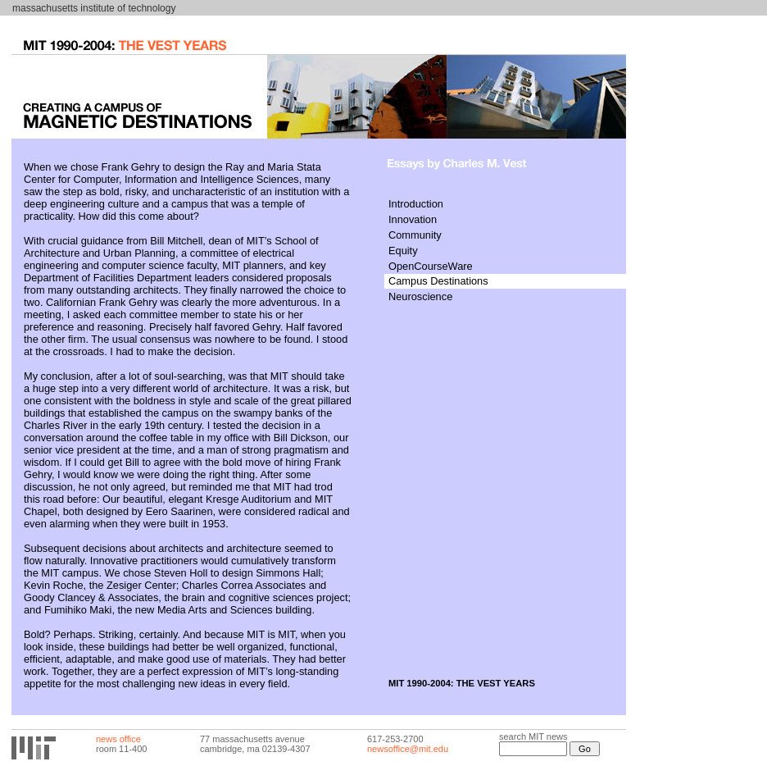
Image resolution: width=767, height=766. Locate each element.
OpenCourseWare (430, 266)
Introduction (415, 204)
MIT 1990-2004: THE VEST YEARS (461, 683)
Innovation (412, 219)
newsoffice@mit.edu (407, 749)
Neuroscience (420, 296)
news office (118, 739)
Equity (403, 250)
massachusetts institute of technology (93, 8)
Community (415, 235)
